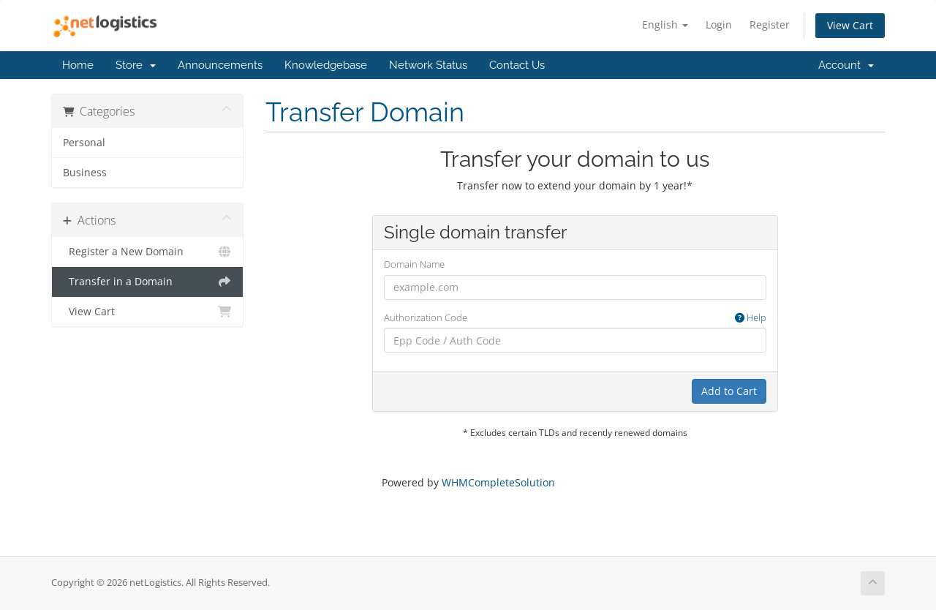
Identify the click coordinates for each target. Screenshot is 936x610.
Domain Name (414, 264)
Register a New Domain (147, 251)
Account (846, 65)
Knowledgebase (325, 65)
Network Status (428, 65)
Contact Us (517, 65)
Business (85, 172)
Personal (84, 142)
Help (750, 317)
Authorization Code (575, 318)
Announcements (220, 65)
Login (719, 24)
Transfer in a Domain (147, 281)
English (665, 24)
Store (136, 65)
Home (78, 65)
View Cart (850, 25)
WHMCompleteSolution (498, 482)
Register (770, 24)
